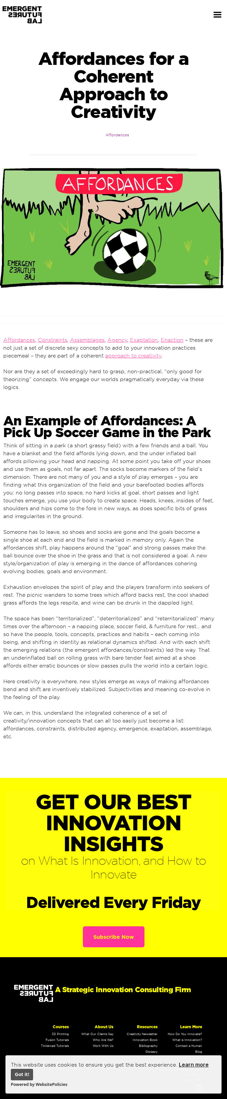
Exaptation (144, 340)
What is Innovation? (187, 1040)
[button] (217, 15)
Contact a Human (189, 1046)
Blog (198, 1051)
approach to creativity (133, 355)
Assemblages (87, 340)
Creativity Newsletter (142, 1034)
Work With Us (103, 1046)
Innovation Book (145, 1040)
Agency (117, 340)
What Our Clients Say (97, 1034)
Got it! (22, 1074)
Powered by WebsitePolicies (39, 1084)
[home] (27, 15)
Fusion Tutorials (57, 1040)
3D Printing (60, 1034)
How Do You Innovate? (185, 1034)
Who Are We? (103, 1040)
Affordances (117, 135)
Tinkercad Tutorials (55, 1046)
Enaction (172, 340)
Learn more (194, 1064)
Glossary (151, 1051)
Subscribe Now (113, 937)
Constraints (52, 340)
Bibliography (148, 1046)
